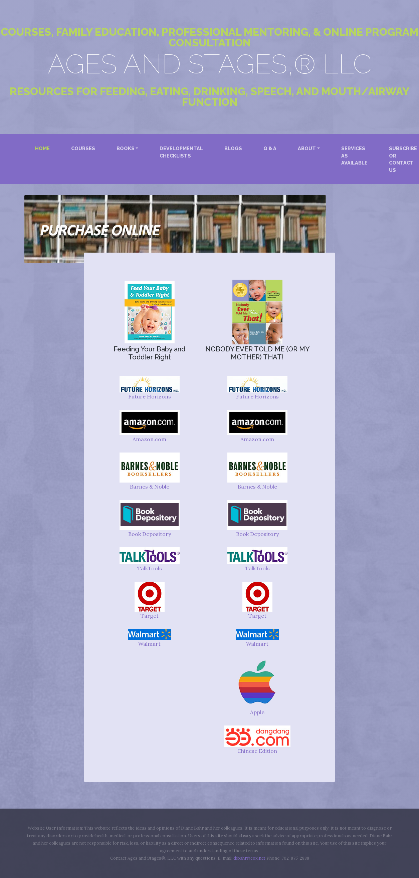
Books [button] (126, 148)
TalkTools (149, 568)
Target (150, 615)
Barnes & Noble (149, 486)
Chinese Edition (257, 751)
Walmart (149, 643)
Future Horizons (149, 396)
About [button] (307, 148)
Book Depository (149, 534)
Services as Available (354, 155)
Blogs (233, 148)
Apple (257, 712)
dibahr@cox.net (249, 858)
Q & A (269, 148)
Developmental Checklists (181, 152)
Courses (83, 148)
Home (43, 148)
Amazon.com (149, 439)
